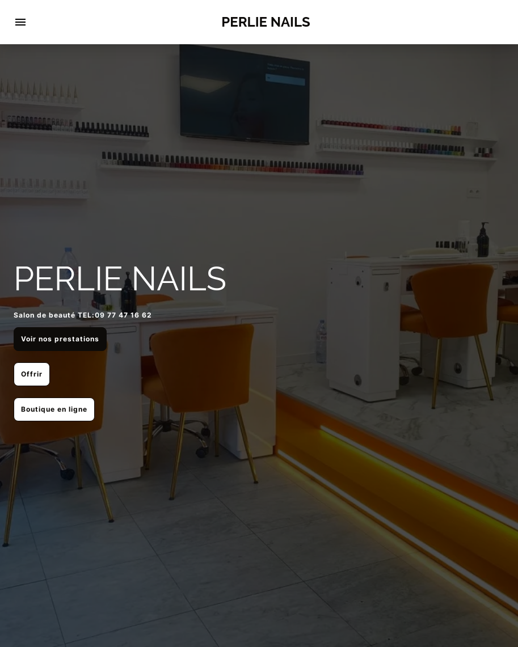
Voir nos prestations (60, 339)
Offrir (32, 374)
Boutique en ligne (54, 409)
